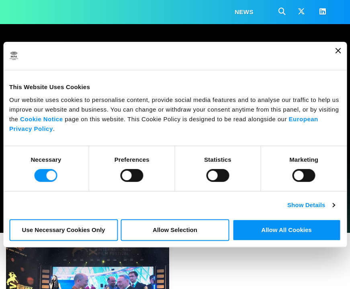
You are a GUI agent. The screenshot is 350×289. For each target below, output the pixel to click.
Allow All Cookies (286, 229)
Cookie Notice (41, 119)
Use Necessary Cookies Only (63, 229)
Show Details (306, 204)
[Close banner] (338, 56)
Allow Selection (175, 229)
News (244, 11)
